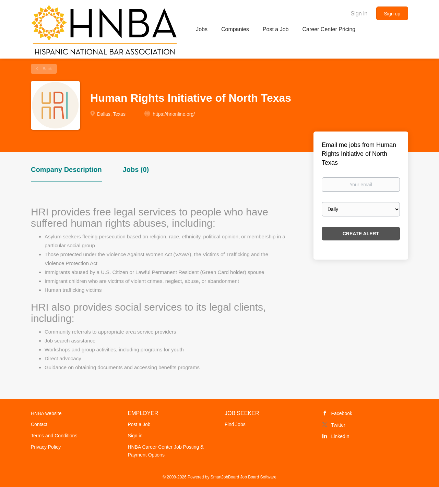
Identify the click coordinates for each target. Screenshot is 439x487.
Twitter (338, 425)
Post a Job (139, 424)
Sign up (392, 13)
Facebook (341, 413)
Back (46, 68)
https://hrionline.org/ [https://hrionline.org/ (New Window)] (174, 114)
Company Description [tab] (66, 169)
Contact (39, 424)
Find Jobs (235, 424)
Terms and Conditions (54, 435)
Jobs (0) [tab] (136, 169)
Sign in (359, 13)
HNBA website (46, 413)
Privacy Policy (46, 447)
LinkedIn (340, 436)
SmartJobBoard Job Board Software (243, 477)
